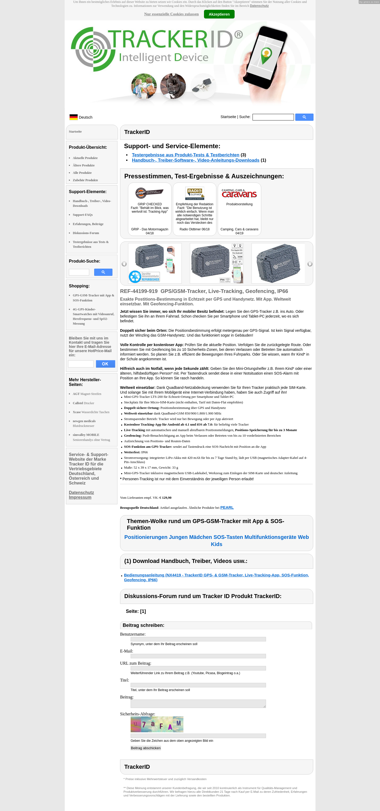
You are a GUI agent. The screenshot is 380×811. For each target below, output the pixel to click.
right (309, 264)
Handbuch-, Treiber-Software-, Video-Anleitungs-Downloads (195, 160)
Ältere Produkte (84, 165)
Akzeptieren (219, 14)
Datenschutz (259, 6)
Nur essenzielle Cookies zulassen (171, 14)
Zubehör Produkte (85, 180)
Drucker (83, 403)
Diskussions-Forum (86, 233)
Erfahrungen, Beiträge (88, 224)
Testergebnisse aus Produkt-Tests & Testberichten (185, 154)
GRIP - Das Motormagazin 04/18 (149, 231)
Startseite (228, 117)
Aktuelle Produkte (85, 158)
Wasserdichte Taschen (91, 412)
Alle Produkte (82, 173)
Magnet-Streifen (87, 394)
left (124, 264)
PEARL (227, 507)
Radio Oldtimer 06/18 (195, 229)
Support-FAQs (83, 215)
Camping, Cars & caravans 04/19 (239, 231)
